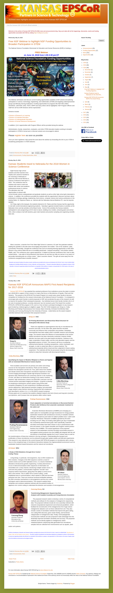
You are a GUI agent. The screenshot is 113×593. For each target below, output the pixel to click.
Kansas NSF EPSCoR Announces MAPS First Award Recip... (94, 98)
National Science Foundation (39, 573)
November (88, 72)
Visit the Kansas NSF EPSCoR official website (22, 25)
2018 (84, 67)
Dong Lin (32, 317)
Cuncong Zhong (36, 489)
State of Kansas (80, 573)
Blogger (72, 583)
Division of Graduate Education (19, 117)
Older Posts (71, 559)
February (87, 107)
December (88, 69)
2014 (84, 120)
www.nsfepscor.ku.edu (46, 570)
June (86, 84)
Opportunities (86, 55)
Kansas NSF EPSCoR (17, 291)
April (86, 102)
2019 (84, 65)
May (86, 87)
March (87, 104)
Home (42, 559)
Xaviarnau (60, 583)
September (88, 77)
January (87, 109)
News (35, 155)
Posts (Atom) (19, 562)
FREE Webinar (41, 52)
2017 (84, 112)
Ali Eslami (11, 448)
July (86, 82)
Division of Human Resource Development (22, 121)
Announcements (17, 155)
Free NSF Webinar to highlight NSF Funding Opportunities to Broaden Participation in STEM (39, 42)
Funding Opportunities (27, 155)
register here (20, 135)
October (87, 74)
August (87, 79)
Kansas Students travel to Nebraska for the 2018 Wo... (93, 94)
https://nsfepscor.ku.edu (40, 33)
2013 (84, 122)
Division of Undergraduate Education (20, 119)
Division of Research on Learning (19, 115)
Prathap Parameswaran (38, 399)
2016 (84, 115)
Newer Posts (12, 559)
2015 (84, 117)
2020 (84, 62)
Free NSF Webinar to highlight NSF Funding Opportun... (94, 89)
